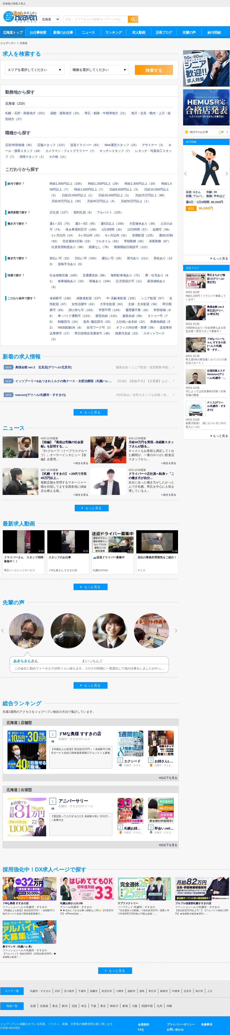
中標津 (176, 991)
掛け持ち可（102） (82, 310)
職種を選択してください (99, 70)
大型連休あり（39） (143, 223)
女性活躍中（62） (84, 304)
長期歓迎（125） (144, 235)
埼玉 (84, 1006)
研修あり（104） (101, 281)
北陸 (74, 1006)
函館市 (131, 991)
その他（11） (58, 156)
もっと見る (90, 412)
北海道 (44, 1006)
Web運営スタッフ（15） (121, 145)
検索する (153, 70)
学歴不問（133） (110, 310)
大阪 (134, 1006)
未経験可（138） (61, 298)
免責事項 (206, 1024)
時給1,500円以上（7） (89, 189)
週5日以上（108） (113, 223)
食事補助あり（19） (71, 281)
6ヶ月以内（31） (117, 235)
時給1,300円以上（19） (141, 183)
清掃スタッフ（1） (32, 156)
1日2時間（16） (113, 229)
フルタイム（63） (108, 241)
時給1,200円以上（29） (104, 183)
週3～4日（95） (86, 223)
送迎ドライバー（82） (85, 145)
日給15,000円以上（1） (78, 195)
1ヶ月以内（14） (63, 235)
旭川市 (199, 991)
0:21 (85, 551)
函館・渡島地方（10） (65, 113)
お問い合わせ (175, 1029)
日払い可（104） (86, 258)
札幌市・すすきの (40, 991)
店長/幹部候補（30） (19, 145)
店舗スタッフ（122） (52, 145)
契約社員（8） (83, 212)
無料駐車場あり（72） (126, 275)
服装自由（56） (133, 316)
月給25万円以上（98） (150, 195)
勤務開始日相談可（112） (132, 247)
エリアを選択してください (35, 70)
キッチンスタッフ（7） (116, 151)
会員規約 (143, 1024)
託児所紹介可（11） (130, 281)
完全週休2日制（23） (77, 241)
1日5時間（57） (138, 229)
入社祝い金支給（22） (131, 321)
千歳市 (82, 991)
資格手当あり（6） (71, 264)
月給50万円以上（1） (135, 201)
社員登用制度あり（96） (68, 247)
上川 (209, 991)
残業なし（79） (99, 247)
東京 (103, 1006)
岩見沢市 (107, 991)
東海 (125, 1006)
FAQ (141, 1029)
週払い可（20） (112, 258)
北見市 (187, 991)
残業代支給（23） (127, 333)
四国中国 (147, 1006)
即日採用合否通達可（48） (93, 333)
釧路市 (164, 991)
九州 (159, 1006)
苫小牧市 (69, 991)
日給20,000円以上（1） (114, 195)
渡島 (142, 991)
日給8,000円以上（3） (124, 189)
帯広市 (152, 991)
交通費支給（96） (95, 275)
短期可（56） (162, 229)
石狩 (57, 991)
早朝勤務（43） (134, 241)
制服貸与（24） (68, 321)
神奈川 (114, 1006)
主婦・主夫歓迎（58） (143, 304)
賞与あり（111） (138, 258)
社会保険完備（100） (64, 275)
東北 (55, 1006)
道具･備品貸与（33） (97, 321)
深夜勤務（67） (160, 241)
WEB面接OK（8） (70, 327)
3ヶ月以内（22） (90, 235)
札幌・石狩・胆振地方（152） (26, 113)
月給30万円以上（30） (67, 201)
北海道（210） (16, 103)
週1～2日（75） (61, 223)
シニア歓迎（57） (153, 298)
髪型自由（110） (107, 316)
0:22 (41, 551)
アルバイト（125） (110, 212)
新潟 (64, 1006)
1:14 (174, 551)
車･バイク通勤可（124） (75, 316)
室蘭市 (94, 991)
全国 (33, 1006)
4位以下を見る (168, 777)
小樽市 (120, 991)
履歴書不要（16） (138, 310)
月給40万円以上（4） (102, 201)
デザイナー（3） (153, 145)
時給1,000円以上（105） (67, 183)
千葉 (93, 1006)
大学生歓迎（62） (112, 304)
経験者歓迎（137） (90, 298)
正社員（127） (60, 212)
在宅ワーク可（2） (100, 327)
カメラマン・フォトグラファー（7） (70, 151)
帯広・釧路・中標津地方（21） (106, 113)
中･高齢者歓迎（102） (121, 298)
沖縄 (169, 1006)
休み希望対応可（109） (82, 229)
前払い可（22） (60, 258)
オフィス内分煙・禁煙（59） (136, 327)
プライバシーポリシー (181, 1024)
